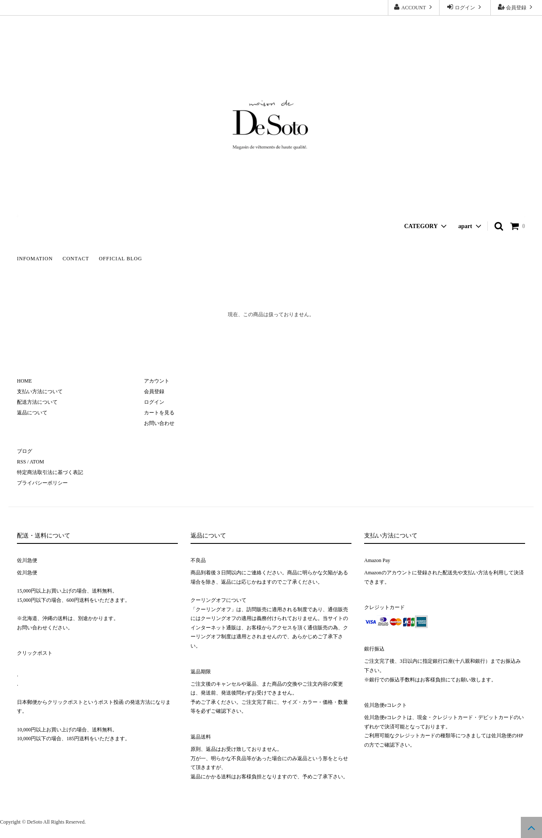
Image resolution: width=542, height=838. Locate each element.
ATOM (37, 462)
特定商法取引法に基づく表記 (50, 472)
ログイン (465, 7)
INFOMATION (35, 259)
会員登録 (516, 7)
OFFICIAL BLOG (120, 259)
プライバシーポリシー (42, 483)
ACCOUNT (413, 7)
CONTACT (76, 259)
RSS (21, 462)
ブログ (24, 451)
